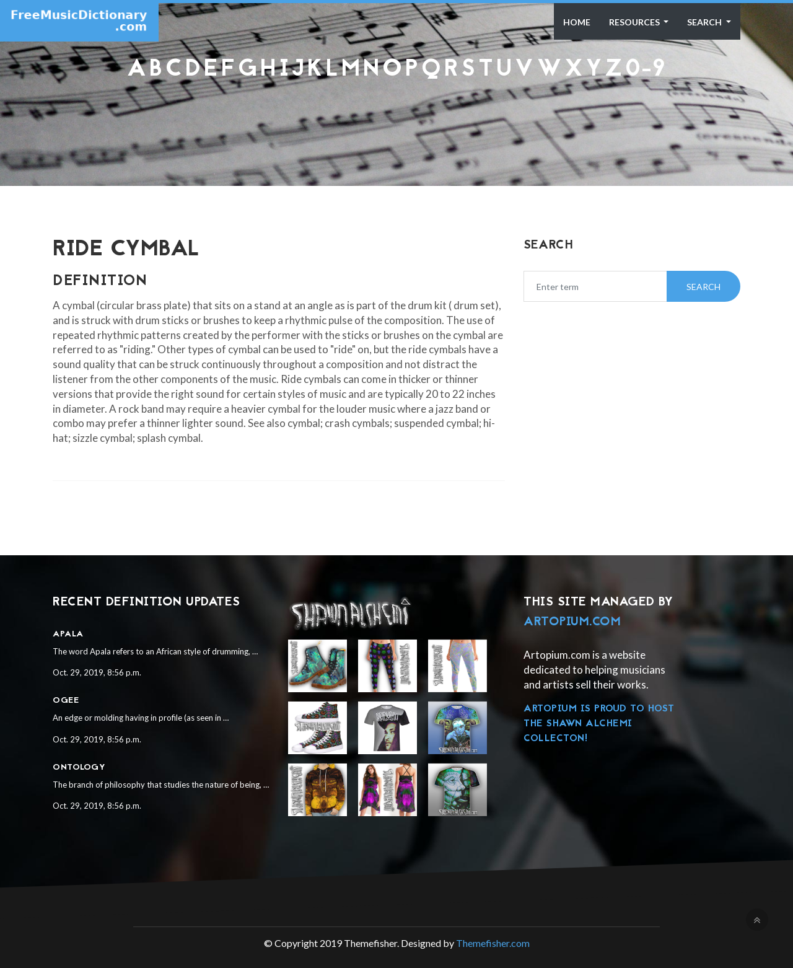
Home (576, 22)
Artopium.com (572, 622)
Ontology (79, 767)
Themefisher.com (493, 943)
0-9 (645, 70)
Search (705, 22)
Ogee (66, 700)
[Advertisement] (396, 114)
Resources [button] (635, 22)
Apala (68, 634)
